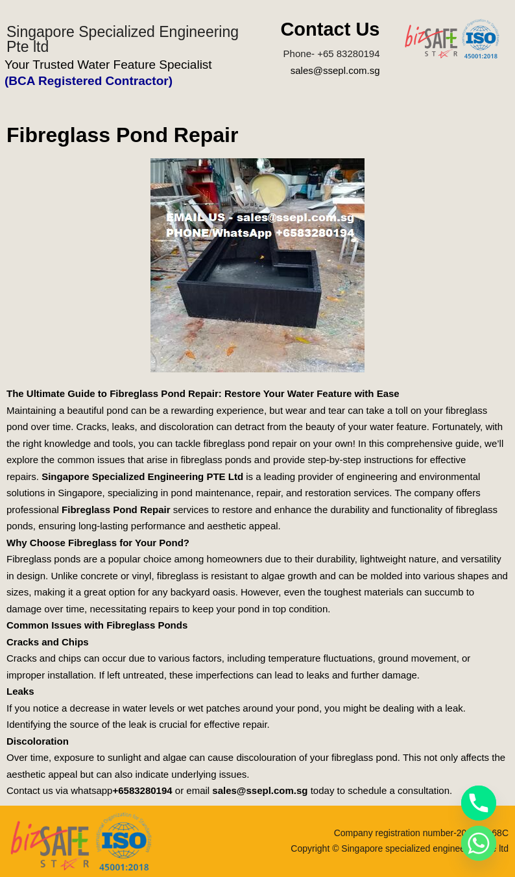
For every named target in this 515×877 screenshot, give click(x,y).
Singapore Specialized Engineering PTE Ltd (142, 476)
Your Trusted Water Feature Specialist (108, 64)
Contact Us (329, 29)
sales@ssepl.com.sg (335, 70)
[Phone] (478, 803)
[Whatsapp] (478, 843)
